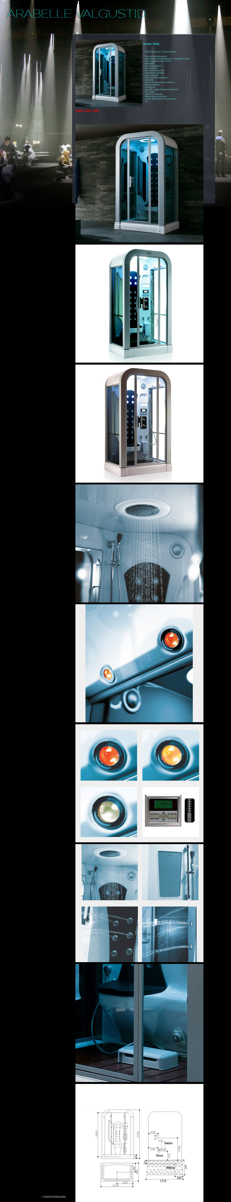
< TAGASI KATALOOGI (53, 1197)
